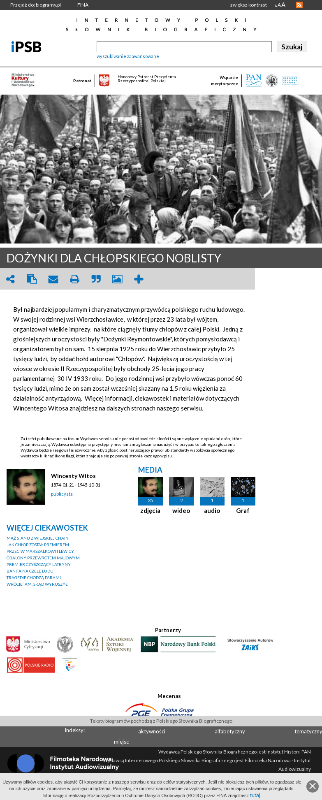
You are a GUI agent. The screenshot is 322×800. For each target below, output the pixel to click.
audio (212, 510)
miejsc (121, 741)
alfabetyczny (230, 731)
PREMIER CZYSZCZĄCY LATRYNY (39, 564)
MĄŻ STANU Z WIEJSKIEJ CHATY (38, 538)
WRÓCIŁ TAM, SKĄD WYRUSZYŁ (37, 584)
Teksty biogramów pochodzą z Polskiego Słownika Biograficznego (161, 721)
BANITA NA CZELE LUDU (30, 570)
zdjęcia (150, 510)
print (74, 279)
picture (117, 279)
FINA (82, 5)
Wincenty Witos (73, 475)
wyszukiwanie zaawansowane (128, 56)
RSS (299, 5)
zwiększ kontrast (248, 5)
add (138, 279)
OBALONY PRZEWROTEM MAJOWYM (43, 557)
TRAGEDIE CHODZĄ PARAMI (34, 577)
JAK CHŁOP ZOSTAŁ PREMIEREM (38, 544)
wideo (181, 510)
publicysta (62, 493)
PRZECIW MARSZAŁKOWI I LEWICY (40, 551)
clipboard (31, 279)
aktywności (151, 731)
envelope (53, 279)
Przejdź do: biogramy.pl (35, 5)
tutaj (255, 795)
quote (95, 279)
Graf (243, 510)
